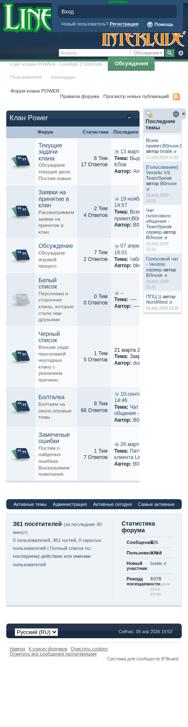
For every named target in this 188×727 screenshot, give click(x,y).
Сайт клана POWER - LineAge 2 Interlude (56, 64)
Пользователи (26, 77)
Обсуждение (55, 245)
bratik (166, 151)
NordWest (157, 301)
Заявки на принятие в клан (53, 199)
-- (122, 293)
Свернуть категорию (131, 118)
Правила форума (79, 96)
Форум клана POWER (35, 90)
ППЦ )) (153, 296)
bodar (156, 563)
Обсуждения (131, 63)
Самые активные (156, 504)
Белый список (47, 283)
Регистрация (124, 23)
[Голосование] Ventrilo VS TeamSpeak (162, 172)
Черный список (49, 337)
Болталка (51, 397)
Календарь (63, 77)
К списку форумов (48, 648)
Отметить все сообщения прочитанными (53, 653)
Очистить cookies (89, 648)
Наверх (17, 648)
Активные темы (29, 504)
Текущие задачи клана (50, 152)
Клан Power (29, 118)
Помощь (160, 24)
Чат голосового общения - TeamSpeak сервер (159, 221)
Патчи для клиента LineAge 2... (138, 454)
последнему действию (38, 556)
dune (138, 363)
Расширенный (180, 53)
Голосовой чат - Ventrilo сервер (162, 264)
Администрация (70, 504)
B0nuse (168, 183)
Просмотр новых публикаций (136, 96)
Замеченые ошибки (54, 438)
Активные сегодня (112, 504)
